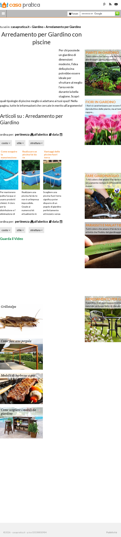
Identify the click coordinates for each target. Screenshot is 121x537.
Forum (73, 13)
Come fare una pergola (16, 341)
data (55, 134)
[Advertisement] (38, 23)
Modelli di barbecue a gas (18, 375)
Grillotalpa (8, 307)
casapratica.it (20, 27)
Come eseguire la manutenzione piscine (9, 156)
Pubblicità (111, 532)
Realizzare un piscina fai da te (29, 154)
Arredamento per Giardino (63, 27)
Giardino (37, 27)
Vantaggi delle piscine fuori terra (52, 154)
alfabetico (41, 134)
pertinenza (22, 134)
